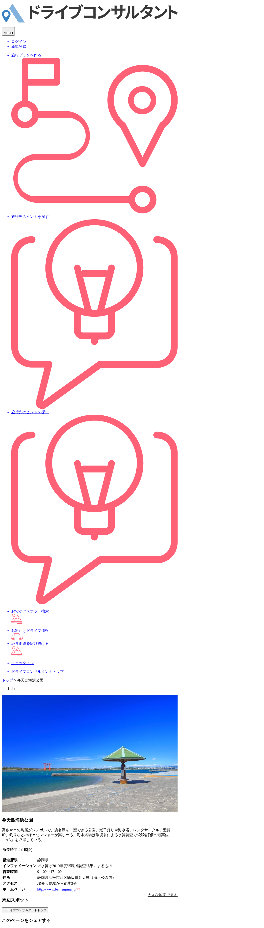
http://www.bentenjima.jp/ (58, 889)
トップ (7, 680)
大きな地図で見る (163, 895)
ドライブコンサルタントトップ (25, 910)
